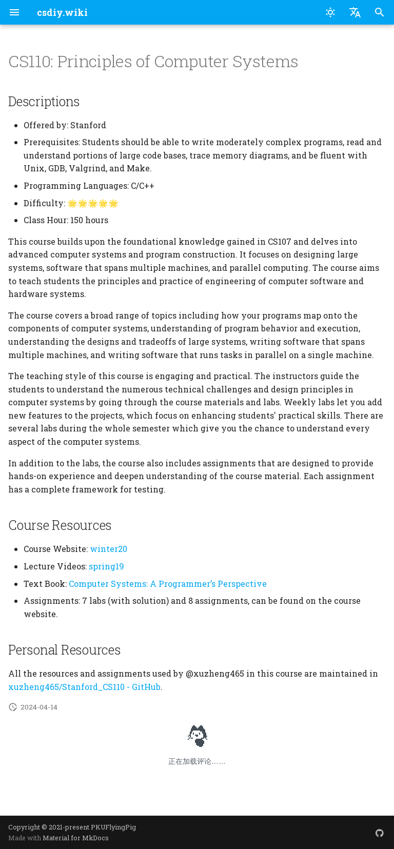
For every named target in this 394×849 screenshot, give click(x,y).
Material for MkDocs (76, 838)
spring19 (106, 566)
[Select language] (355, 12)
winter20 (108, 548)
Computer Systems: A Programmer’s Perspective (168, 583)
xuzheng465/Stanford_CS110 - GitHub (84, 686)
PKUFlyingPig (113, 827)
